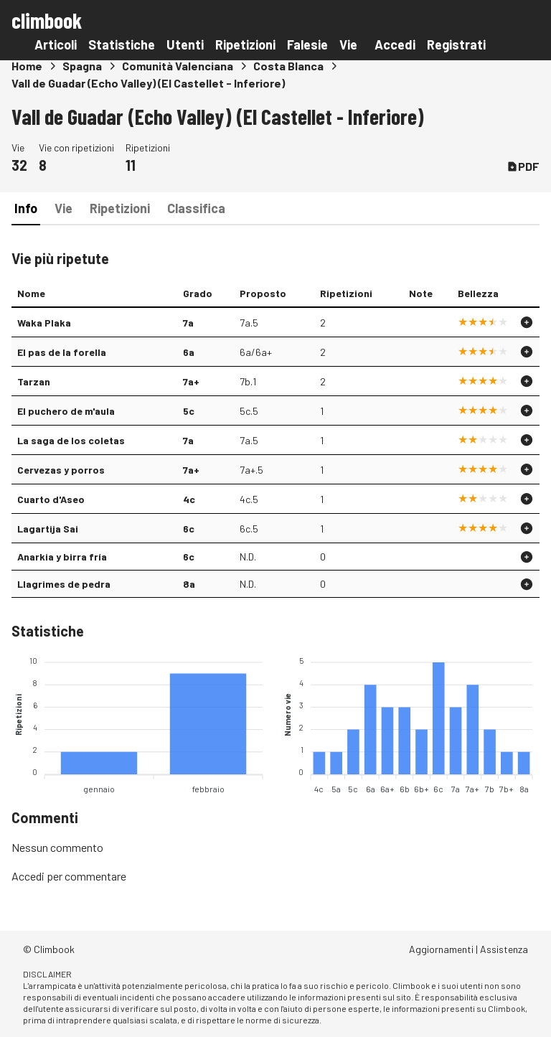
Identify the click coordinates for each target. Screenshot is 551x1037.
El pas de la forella (61, 352)
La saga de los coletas (71, 440)
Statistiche (121, 44)
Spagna (82, 65)
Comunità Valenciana (177, 65)
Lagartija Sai (47, 528)
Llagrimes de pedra (63, 584)
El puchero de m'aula (66, 411)
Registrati (456, 44)
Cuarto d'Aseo (51, 499)
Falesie (307, 44)
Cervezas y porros (61, 470)
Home (26, 65)
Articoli (55, 44)
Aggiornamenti (441, 949)
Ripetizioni (245, 44)
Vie (348, 44)
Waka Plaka (44, 322)
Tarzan (33, 381)
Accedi (395, 44)
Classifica (196, 208)
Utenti (185, 44)
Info (25, 208)
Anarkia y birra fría (62, 556)
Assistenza (504, 949)
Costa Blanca (288, 65)
